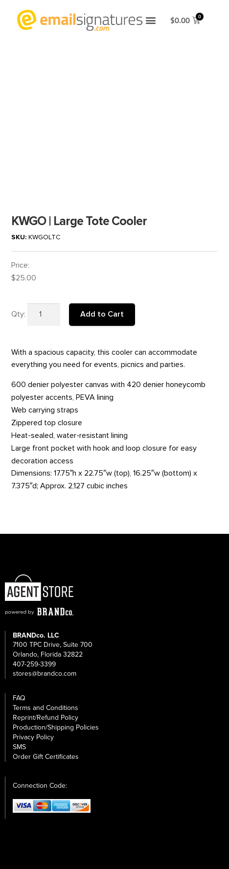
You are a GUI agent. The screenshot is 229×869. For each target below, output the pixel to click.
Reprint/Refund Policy (45, 717)
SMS (19, 747)
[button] (150, 20)
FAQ (19, 698)
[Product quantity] (44, 314)
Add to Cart (102, 314)
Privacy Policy (33, 737)
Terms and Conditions (45, 708)
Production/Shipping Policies (56, 727)
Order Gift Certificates (46, 757)
